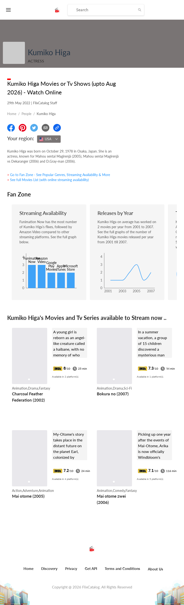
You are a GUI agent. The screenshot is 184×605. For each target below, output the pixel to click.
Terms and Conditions (122, 568)
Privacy (71, 568)
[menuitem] (28, 571)
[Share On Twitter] (34, 128)
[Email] (45, 128)
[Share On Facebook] (11, 128)
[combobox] (49, 139)
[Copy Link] (57, 128)
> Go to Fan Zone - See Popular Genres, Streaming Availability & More (58, 175)
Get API (91, 568)
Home (11, 114)
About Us (155, 569)
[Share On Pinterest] (22, 128)
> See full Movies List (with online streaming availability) (48, 180)
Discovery (49, 568)
